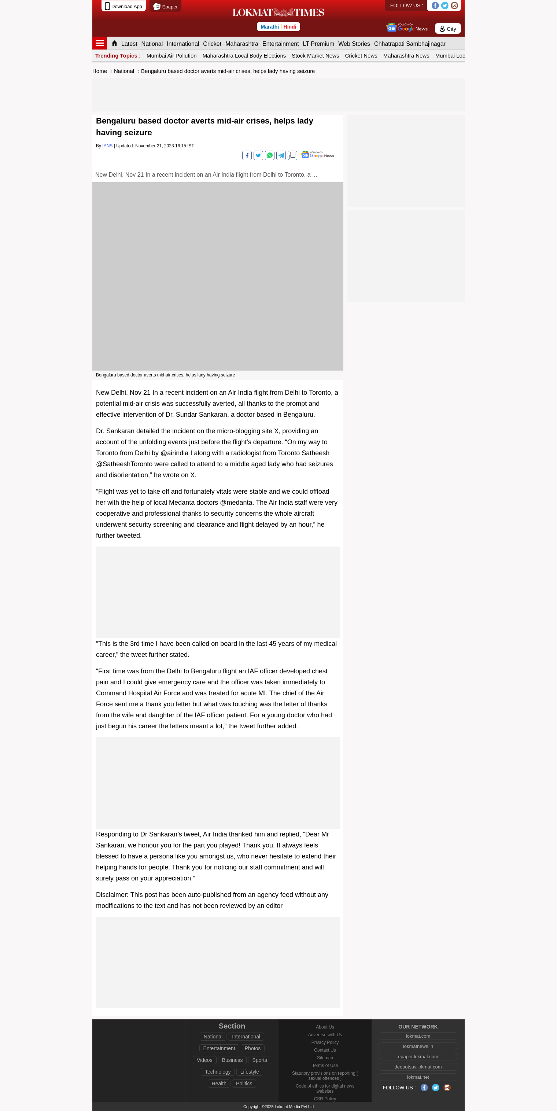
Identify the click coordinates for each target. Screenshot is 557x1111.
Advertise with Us (325, 1034)
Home (99, 71)
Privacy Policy (325, 1042)
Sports (259, 1060)
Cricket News (361, 55)
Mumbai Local (452, 55)
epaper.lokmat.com (418, 1056)
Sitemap (325, 1057)
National (152, 44)
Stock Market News (315, 55)
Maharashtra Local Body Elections (244, 55)
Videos (205, 1060)
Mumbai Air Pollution (172, 55)
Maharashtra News (406, 55)
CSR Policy (325, 1098)
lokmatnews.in (418, 1046)
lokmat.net (418, 1077)
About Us (325, 1027)
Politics (244, 1083)
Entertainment (280, 44)
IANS (107, 145)
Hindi (290, 27)
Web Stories (354, 44)
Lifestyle (249, 1072)
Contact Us (325, 1050)
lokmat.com (418, 1036)
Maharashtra (241, 44)
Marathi (270, 27)
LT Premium (319, 44)
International (183, 44)
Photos (253, 1048)
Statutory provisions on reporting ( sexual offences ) (325, 1076)
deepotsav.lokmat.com (418, 1067)
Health (219, 1083)
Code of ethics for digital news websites (325, 1089)
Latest (129, 44)
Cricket (212, 44)
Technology (218, 1072)
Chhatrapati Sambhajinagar (410, 44)
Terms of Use (325, 1065)
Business (232, 1060)
